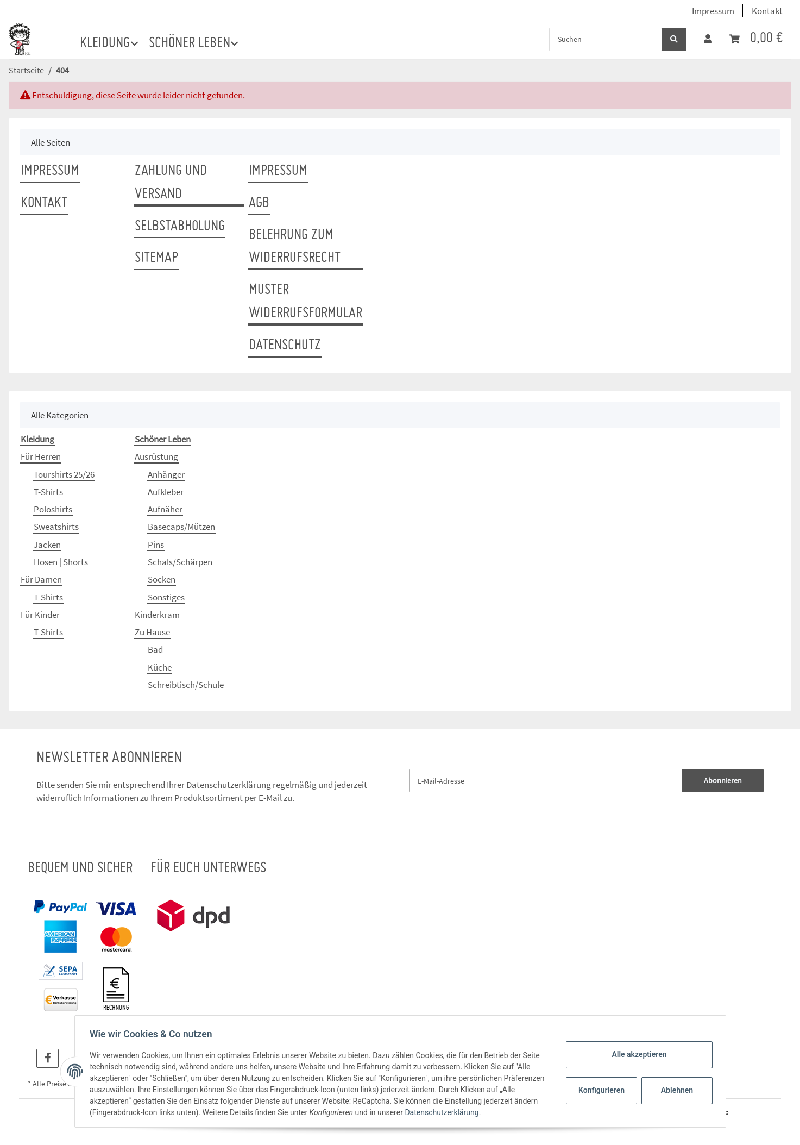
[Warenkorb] (756, 39)
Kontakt (767, 11)
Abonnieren (723, 780)
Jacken (47, 544)
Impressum (713, 11)
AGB (259, 203)
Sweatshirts (56, 527)
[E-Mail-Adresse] (546, 780)
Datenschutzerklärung (228, 785)
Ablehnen (674, 1090)
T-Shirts (48, 492)
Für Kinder (40, 615)
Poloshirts (53, 509)
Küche (160, 667)
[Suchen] (605, 39)
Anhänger (166, 474)
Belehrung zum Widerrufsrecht (295, 247)
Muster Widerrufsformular (305, 302)
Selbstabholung (180, 227)
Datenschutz (285, 346)
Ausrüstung (156, 456)
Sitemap (156, 258)
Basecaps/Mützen (181, 527)
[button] (708, 39)
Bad (155, 649)
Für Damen (41, 579)
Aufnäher (165, 509)
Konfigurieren (600, 1090)
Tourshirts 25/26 (64, 474)
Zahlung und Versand (171, 183)
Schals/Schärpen (180, 562)
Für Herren (41, 456)
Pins (156, 544)
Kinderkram (157, 615)
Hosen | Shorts (61, 562)
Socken (161, 579)
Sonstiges (166, 597)
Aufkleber (166, 492)
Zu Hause (152, 632)
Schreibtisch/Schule (186, 685)
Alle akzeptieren (636, 1054)
